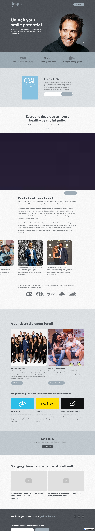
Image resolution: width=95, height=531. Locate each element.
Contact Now (47, 446)
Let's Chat (78, 4)
